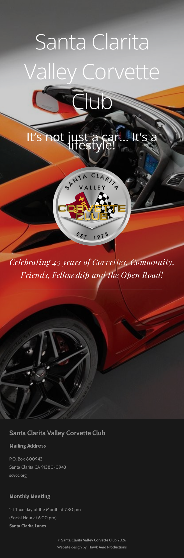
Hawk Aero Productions (107, 547)
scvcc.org (18, 475)
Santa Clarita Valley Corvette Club (89, 540)
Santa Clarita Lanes (27, 525)
